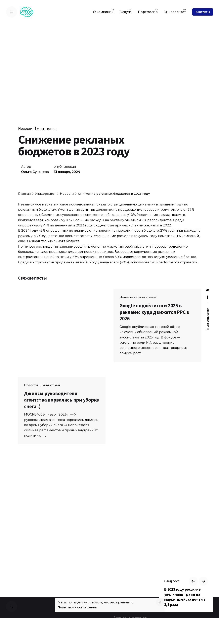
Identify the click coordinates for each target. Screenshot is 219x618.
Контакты (203, 12)
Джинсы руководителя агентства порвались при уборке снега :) (61, 400)
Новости (25, 129)
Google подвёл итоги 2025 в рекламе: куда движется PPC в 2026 (154, 312)
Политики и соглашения (77, 607)
